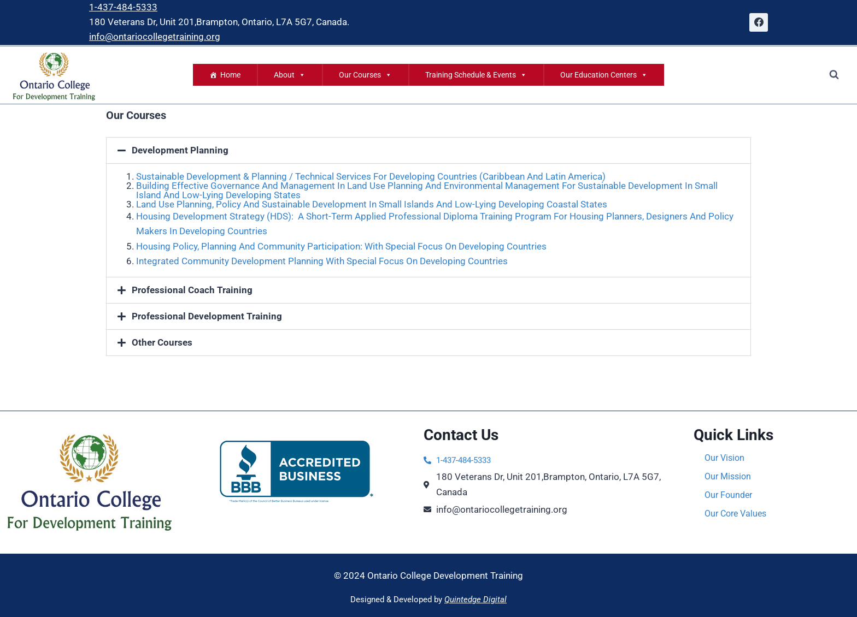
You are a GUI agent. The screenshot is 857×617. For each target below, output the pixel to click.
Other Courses (162, 342)
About (290, 74)
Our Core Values (738, 513)
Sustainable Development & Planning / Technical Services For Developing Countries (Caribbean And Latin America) (371, 176)
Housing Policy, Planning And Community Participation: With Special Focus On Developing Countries (341, 246)
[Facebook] (758, 22)
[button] (428, 150)
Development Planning (180, 150)
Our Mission (729, 476)
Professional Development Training (207, 316)
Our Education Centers (604, 74)
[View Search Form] (834, 75)
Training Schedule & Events (476, 74)
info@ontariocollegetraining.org (154, 36)
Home (230, 74)
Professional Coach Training (192, 289)
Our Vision (726, 458)
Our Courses (365, 74)
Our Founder (730, 495)
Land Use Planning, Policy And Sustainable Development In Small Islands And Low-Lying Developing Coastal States (371, 204)
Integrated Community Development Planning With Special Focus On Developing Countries (322, 261)
